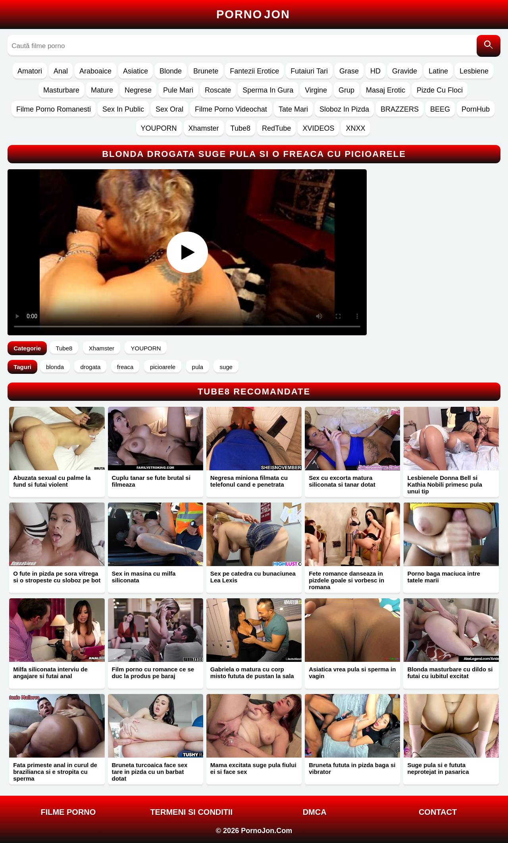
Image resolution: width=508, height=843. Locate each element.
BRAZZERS (400, 109)
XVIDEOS (318, 128)
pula (197, 366)
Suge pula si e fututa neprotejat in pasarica (438, 768)
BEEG (440, 109)
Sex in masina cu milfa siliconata (144, 577)
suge (226, 366)
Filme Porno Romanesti (53, 109)
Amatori (29, 71)
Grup (346, 90)
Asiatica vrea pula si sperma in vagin (352, 672)
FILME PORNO (68, 812)
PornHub (476, 109)
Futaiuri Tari (309, 71)
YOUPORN (159, 128)
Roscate (218, 90)
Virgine (316, 90)
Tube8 (240, 128)
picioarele (162, 366)
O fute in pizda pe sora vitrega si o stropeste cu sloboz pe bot (56, 577)
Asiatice (135, 71)
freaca (125, 366)
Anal (61, 71)
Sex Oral (169, 109)
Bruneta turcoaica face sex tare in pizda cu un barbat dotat (150, 772)
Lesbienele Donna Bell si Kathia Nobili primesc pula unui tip (444, 484)
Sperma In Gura (267, 90)
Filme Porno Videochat (231, 109)
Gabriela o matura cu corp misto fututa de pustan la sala (252, 672)
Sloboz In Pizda (344, 109)
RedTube (276, 128)
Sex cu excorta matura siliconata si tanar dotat (342, 481)
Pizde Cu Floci (440, 90)
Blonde (171, 71)
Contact (438, 812)
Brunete (205, 71)
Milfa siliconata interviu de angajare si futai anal (50, 672)
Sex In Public (123, 109)
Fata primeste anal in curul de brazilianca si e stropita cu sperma (55, 772)
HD (375, 71)
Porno (253, 14)
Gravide (404, 71)
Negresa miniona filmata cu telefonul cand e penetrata (249, 481)
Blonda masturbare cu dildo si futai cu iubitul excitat (450, 672)
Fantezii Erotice (254, 71)
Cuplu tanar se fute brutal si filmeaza (151, 481)
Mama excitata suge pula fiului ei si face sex (253, 768)
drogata (90, 366)
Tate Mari (293, 109)
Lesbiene (474, 71)
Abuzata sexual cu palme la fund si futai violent (51, 481)
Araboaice (95, 71)
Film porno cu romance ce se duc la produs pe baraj (153, 672)
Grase (349, 71)
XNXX (355, 128)
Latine (438, 71)
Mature (102, 90)
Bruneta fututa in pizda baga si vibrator (352, 768)
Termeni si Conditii (191, 812)
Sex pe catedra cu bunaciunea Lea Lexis (253, 577)
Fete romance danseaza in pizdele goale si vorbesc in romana (346, 580)
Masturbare (61, 90)
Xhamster (204, 128)
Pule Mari (178, 90)
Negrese (138, 90)
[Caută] (488, 46)
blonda (55, 366)
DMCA (315, 812)
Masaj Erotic (385, 90)
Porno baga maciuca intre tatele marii (443, 577)
